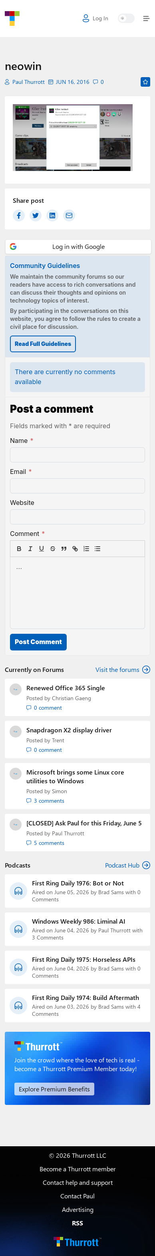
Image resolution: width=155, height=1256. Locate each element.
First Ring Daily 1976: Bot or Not (78, 883)
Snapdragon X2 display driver (69, 730)
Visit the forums (122, 669)
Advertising (77, 1209)
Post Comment (38, 642)
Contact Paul (77, 1196)
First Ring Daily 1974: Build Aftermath (85, 998)
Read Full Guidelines (43, 343)
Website (22, 503)
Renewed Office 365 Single (65, 687)
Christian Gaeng (71, 698)
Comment (27, 533)
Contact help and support (78, 1182)
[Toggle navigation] (144, 18)
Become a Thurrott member (78, 1169)
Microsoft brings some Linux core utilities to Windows (75, 776)
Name (21, 440)
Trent (58, 740)
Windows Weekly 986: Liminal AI (78, 921)
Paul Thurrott (28, 81)
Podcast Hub (127, 865)
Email (21, 471)
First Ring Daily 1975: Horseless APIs (83, 959)
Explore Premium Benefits (54, 1089)
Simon (59, 791)
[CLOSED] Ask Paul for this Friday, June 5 (84, 823)
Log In (95, 18)
